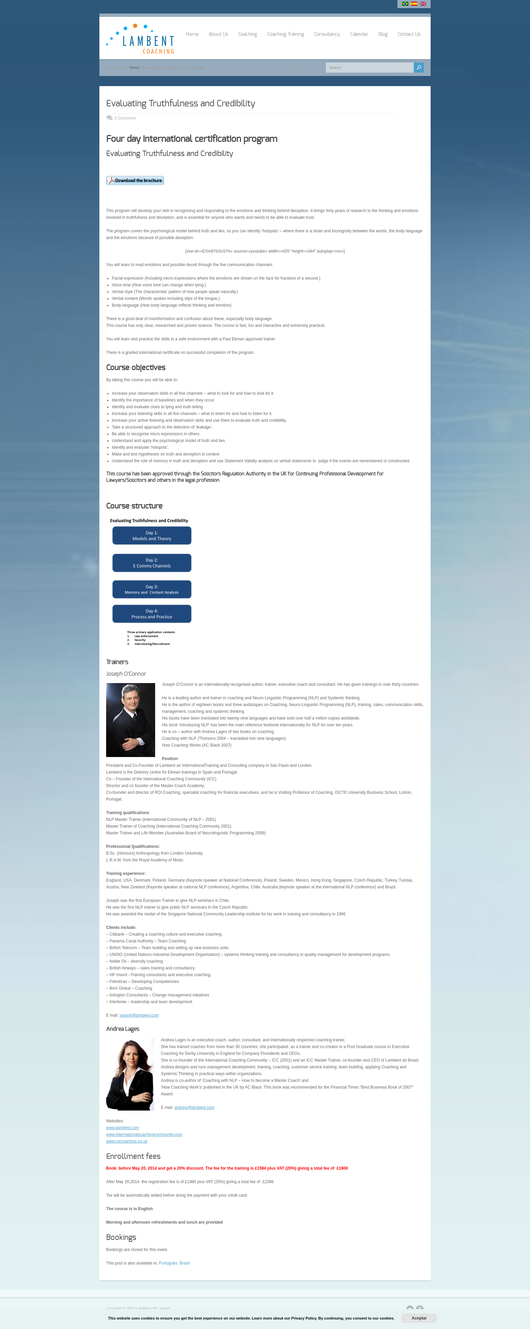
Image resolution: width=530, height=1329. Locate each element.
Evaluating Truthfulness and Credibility (180, 103)
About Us (218, 34)
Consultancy (327, 34)
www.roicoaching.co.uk (126, 1141)
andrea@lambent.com (194, 1107)
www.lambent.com (122, 1127)
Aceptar (419, 1318)
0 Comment (125, 118)
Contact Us (409, 34)
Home (192, 34)
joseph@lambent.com (139, 1015)
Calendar (359, 34)
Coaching (247, 34)
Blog (383, 34)
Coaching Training (285, 34)
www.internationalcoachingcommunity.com (144, 1134)
